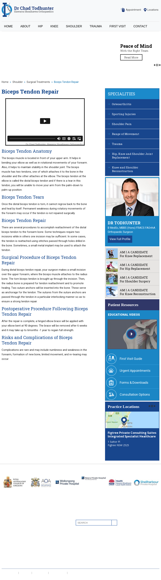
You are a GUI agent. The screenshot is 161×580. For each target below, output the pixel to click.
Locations (152, 9)
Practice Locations (123, 406)
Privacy (25, 573)
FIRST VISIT (117, 26)
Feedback (40, 573)
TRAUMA (96, 26)
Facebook (136, 523)
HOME (8, 26)
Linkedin (143, 523)
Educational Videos (124, 314)
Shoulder (17, 82)
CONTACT (140, 26)
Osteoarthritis (121, 104)
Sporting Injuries (124, 114)
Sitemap (8, 578)
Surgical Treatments (38, 82)
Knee (5, 538)
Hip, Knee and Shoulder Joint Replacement (132, 155)
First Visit (7, 555)
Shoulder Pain (122, 124)
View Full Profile (120, 239)
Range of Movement (125, 134)
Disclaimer (10, 573)
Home (5, 82)
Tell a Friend (57, 573)
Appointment (133, 9)
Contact (7, 560)
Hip (4, 533)
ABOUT (25, 26)
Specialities (121, 93)
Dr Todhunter (124, 222)
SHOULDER (74, 26)
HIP (40, 26)
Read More (131, 57)
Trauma (117, 144)
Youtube (150, 523)
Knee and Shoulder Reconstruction (125, 169)
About (5, 528)
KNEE (54, 26)
